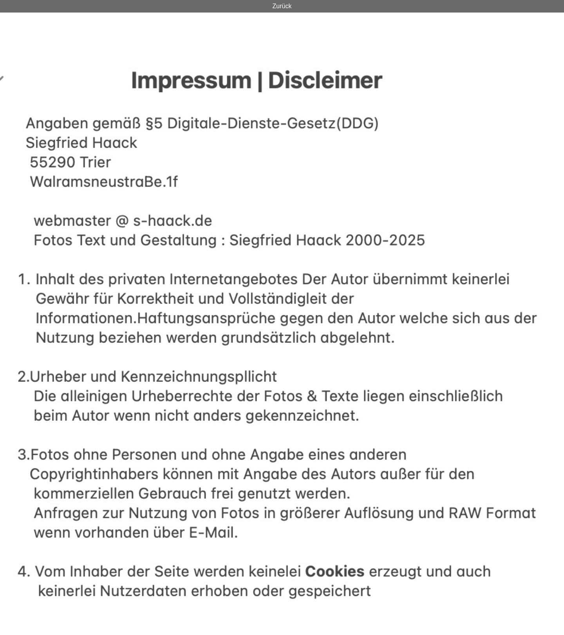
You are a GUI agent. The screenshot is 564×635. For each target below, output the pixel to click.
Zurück (282, 6)
